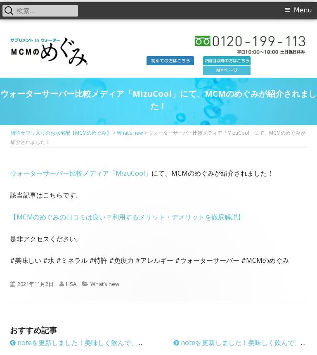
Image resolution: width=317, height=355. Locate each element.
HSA (71, 284)
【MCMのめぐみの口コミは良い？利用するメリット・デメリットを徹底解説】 (127, 217)
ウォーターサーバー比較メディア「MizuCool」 (80, 173)
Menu (303, 10)
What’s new (104, 284)
